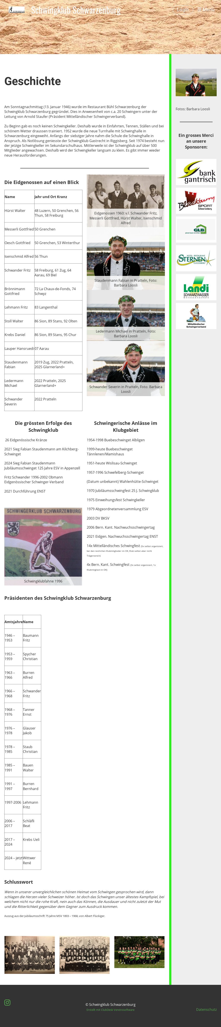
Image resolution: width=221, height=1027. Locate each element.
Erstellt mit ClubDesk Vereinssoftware (110, 1010)
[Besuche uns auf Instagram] (7, 1002)
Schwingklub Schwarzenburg (75, 10)
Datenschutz (206, 1009)
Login (183, 9)
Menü (206, 9)
